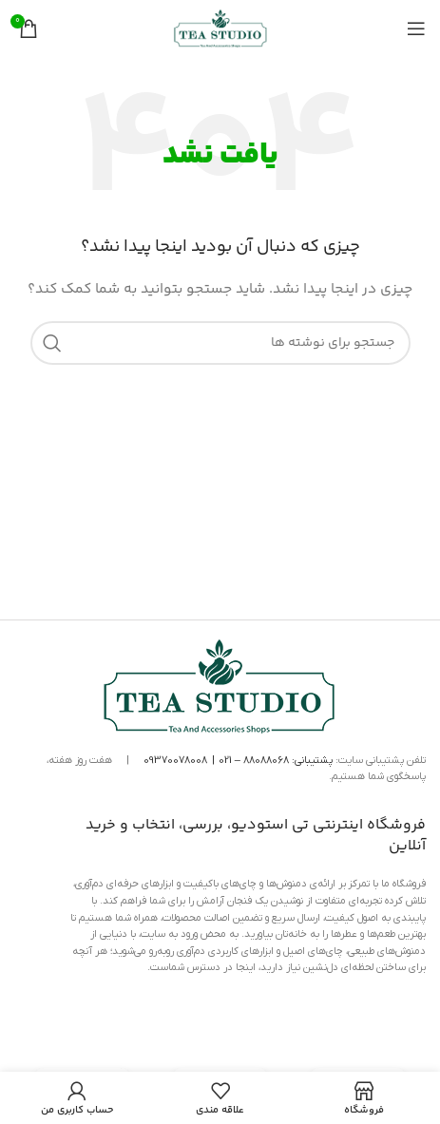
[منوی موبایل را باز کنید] (416, 29)
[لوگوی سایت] (220, 28)
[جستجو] (220, 343)
